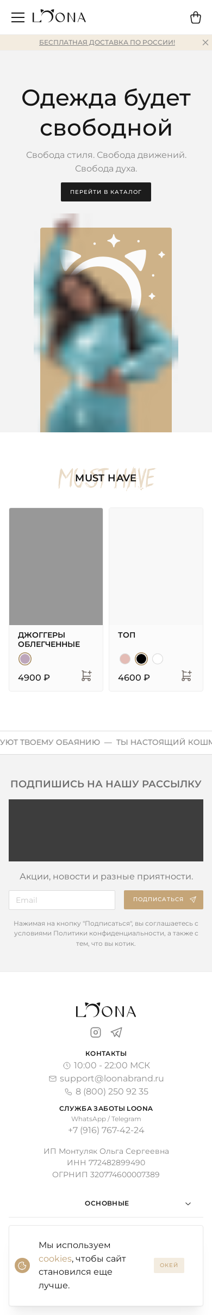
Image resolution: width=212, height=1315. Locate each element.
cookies (55, 1258)
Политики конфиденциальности (108, 933)
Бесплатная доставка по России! (107, 42)
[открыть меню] (18, 17)
